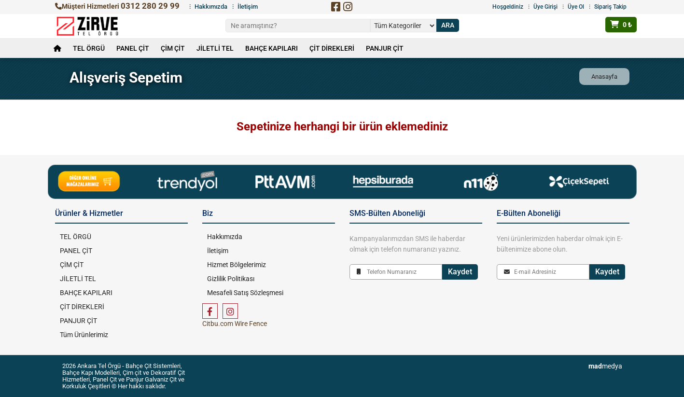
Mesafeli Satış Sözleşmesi (245, 292)
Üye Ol (576, 6)
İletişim (247, 6)
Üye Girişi (545, 6)
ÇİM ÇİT (173, 48)
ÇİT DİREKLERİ (331, 48)
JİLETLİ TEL (215, 48)
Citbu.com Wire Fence (234, 323)
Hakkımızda (211, 6)
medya (605, 366)
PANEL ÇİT (132, 48)
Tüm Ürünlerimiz (84, 334)
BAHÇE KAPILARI (271, 48)
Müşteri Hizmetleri (117, 6)
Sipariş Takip (610, 6)
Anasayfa (604, 76)
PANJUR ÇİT (385, 48)
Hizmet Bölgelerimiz (236, 264)
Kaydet (460, 271)
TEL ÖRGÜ (89, 48)
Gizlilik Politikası (230, 278)
